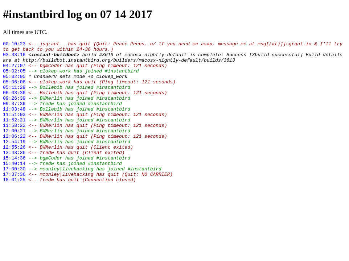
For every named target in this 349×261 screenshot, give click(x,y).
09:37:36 (14, 116)
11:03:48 (14, 123)
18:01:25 (14, 207)
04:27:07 (14, 70)
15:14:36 (14, 181)
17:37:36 (14, 201)
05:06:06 (14, 90)
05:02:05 (14, 77)
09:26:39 (14, 110)
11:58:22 (14, 142)
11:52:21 (14, 136)
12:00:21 (14, 149)
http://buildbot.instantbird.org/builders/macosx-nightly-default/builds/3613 (129, 64)
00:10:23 (14, 44)
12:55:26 (14, 168)
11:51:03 (14, 129)
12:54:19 (14, 162)
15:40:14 (14, 188)
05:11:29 (14, 97)
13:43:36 (14, 175)
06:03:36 (14, 103)
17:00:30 (14, 194)
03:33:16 (14, 57)
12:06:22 (14, 155)
